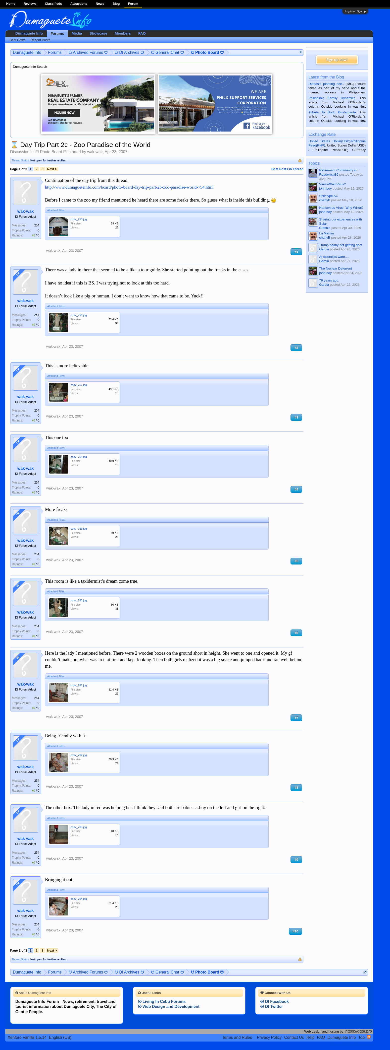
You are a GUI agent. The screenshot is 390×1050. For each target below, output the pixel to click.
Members (123, 33)
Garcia (324, 249)
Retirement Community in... (339, 170)
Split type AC (328, 196)
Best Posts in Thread (287, 169)
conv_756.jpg (79, 315)
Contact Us (294, 1037)
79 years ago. (329, 280)
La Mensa (326, 233)
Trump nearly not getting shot (340, 245)
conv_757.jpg (79, 384)
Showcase (98, 33)
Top (361, 1037)
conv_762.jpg (79, 755)
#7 (296, 718)
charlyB (324, 200)
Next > (52, 169)
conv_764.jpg (79, 898)
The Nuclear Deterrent (335, 268)
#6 (296, 633)
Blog (116, 3)
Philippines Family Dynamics (331, 98)
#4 (296, 489)
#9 (296, 859)
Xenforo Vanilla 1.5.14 (27, 1037)
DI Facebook (274, 1001)
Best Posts (18, 40)
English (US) (60, 1037)
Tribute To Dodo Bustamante (332, 112)
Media (77, 33)
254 (36, 225)
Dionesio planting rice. (325, 84)
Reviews (30, 3)
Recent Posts (40, 40)
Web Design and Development (169, 1006)
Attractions (79, 3)
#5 (296, 561)
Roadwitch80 (328, 174)
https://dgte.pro (358, 1031)
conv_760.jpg (79, 600)
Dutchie (324, 228)
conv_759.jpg (79, 528)
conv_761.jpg (79, 685)
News (100, 3)
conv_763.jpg (79, 827)
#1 (296, 252)
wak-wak (94, 152)
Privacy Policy (269, 1037)
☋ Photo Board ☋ (51, 152)
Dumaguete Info (29, 33)
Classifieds (53, 3)
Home (10, 3)
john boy (325, 188)
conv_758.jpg (79, 456)
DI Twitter (271, 1006)
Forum (133, 3)
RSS (369, 1037)
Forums (57, 34)
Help (310, 1037)
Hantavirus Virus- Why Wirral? (341, 208)
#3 (296, 417)
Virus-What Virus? (332, 184)
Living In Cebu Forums (162, 1001)
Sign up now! (337, 59)
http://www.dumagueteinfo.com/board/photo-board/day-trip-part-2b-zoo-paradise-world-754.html (129, 187)
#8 (296, 787)
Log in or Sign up (355, 11)
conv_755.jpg (79, 219)
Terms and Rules (237, 1037)
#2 (296, 348)
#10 (295, 931)
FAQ (142, 33)
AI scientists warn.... (334, 257)
